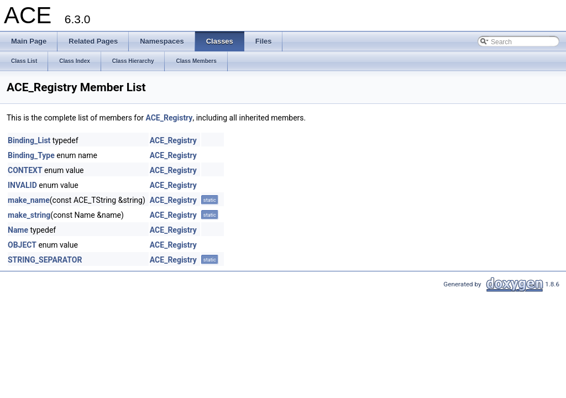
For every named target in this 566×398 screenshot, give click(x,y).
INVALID (22, 185)
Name (18, 230)
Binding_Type (31, 155)
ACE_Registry (168, 117)
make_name (29, 200)
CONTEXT (25, 170)
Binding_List (29, 140)
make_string (29, 215)
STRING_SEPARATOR (45, 259)
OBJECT (22, 244)
